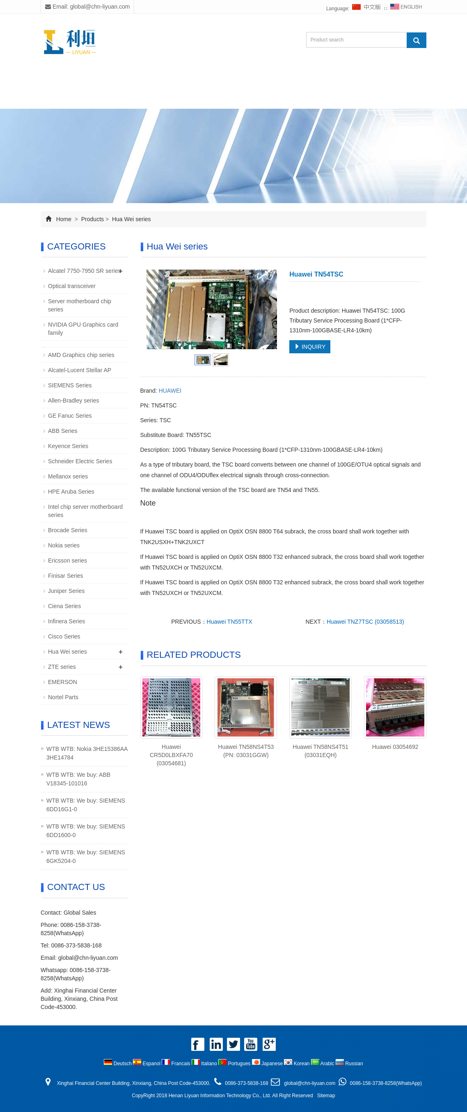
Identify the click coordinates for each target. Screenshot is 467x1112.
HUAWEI (170, 390)
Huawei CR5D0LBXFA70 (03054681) (171, 755)
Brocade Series (67, 530)
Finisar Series (65, 575)
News (204, 79)
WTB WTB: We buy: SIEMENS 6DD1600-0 (85, 830)
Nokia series (64, 545)
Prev (157, 309)
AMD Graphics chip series (81, 355)
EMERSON (62, 682)
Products (159, 79)
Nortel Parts (63, 697)
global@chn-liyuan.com (88, 957)
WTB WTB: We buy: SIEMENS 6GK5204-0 (85, 856)
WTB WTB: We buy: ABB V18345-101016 (78, 779)
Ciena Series (64, 606)
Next (266, 309)
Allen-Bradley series (73, 400)
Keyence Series (68, 446)
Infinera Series (66, 621)
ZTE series (62, 667)
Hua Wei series (130, 219)
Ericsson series (67, 560)
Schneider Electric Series (80, 461)
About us (108, 79)
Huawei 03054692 (395, 747)
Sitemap (326, 1095)
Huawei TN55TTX (229, 621)
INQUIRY (309, 346)
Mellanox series (68, 476)
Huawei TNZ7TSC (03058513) (365, 621)
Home (62, 79)
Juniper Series (66, 591)
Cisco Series (64, 636)
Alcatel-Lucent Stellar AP (79, 370)
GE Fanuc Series (70, 415)
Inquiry (63, 98)
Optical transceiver (72, 286)
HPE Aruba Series (71, 491)
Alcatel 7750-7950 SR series (84, 271)
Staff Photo (307, 79)
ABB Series (63, 431)
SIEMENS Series (70, 385)
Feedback (362, 79)
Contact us (112, 98)
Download (251, 79)
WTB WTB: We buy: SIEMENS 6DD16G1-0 (85, 804)
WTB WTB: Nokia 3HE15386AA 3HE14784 (87, 753)
